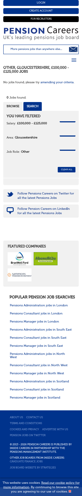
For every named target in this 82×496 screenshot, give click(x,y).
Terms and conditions (26, 423)
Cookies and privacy (24, 429)
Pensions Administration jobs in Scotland (39, 381)
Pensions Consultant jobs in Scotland (37, 389)
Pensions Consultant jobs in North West (39, 365)
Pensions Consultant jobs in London (36, 313)
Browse (13, 106)
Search (32, 106)
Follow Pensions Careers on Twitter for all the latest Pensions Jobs (45, 195)
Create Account (41, 11)
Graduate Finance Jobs (26, 461)
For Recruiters (41, 19)
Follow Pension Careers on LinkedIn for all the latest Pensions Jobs (43, 211)
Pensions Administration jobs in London (39, 305)
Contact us (34, 417)
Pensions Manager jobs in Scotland (35, 397)
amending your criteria (57, 82)
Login (41, 3)
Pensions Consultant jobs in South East (38, 337)
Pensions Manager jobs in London (34, 321)
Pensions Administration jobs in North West (37, 355)
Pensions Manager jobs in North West (37, 373)
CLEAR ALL (66, 169)
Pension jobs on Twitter (27, 435)
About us (16, 417)
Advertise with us (55, 429)
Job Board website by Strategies (33, 468)
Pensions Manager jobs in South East (36, 345)
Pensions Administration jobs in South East (41, 329)
